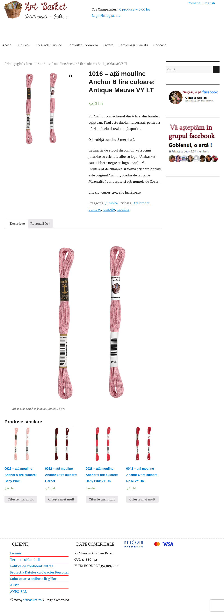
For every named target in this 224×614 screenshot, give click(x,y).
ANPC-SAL (18, 592)
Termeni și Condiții (133, 45)
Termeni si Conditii (25, 560)
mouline (123, 209)
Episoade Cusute (48, 45)
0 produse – (134, 9)
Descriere (17, 224)
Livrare (108, 45)
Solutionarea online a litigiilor (33, 579)
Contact (159, 45)
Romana (194, 3)
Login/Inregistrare (106, 16)
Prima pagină (13, 64)
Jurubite (23, 45)
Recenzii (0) (40, 224)
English (209, 3)
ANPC (14, 585)
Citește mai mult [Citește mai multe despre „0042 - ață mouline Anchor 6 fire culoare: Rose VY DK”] (142, 499)
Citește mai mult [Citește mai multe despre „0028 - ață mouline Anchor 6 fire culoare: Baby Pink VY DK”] (102, 499)
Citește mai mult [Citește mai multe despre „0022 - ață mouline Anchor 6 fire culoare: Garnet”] (61, 499)
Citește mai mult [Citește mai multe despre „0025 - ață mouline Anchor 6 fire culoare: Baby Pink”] (21, 499)
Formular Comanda (83, 45)
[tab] (17, 223)
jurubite (109, 209)
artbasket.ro (32, 600)
